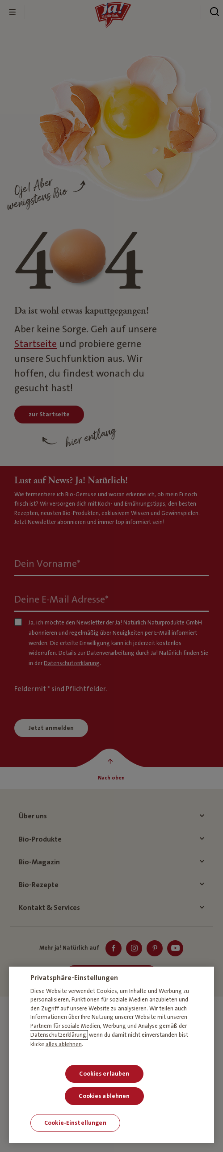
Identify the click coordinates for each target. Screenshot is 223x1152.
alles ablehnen (64, 1044)
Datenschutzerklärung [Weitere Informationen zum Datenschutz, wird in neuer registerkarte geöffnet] (58, 1035)
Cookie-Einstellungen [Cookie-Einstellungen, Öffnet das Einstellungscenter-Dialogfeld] (75, 1123)
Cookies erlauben (104, 1073)
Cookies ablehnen (104, 1096)
